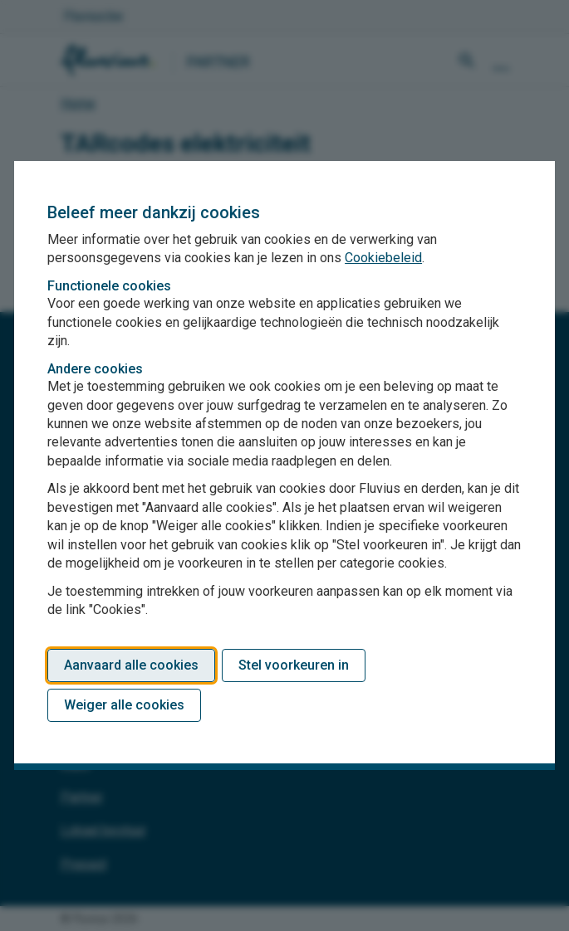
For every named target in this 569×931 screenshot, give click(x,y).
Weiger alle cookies (124, 705)
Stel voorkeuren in (293, 665)
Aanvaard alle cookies (131, 665)
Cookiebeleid (383, 258)
